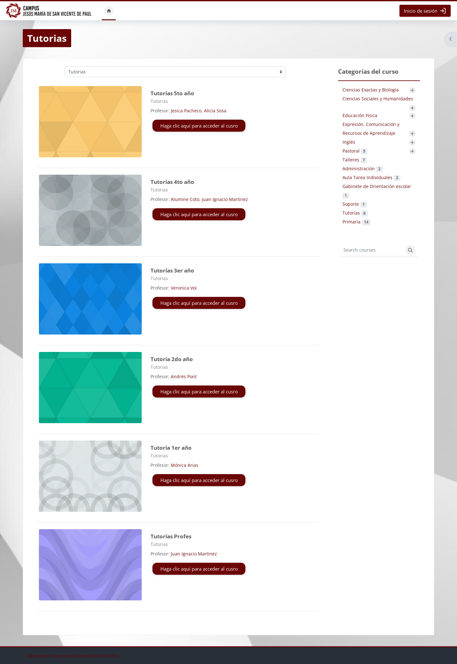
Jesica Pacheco (186, 111)
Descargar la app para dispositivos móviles (73, 656)
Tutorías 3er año (172, 270)
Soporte (355, 204)
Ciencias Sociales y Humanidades (378, 99)
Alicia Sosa (215, 111)
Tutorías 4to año (172, 181)
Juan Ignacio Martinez (225, 199)
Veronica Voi (184, 288)
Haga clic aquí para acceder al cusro (199, 125)
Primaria (357, 222)
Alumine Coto (185, 199)
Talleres (355, 160)
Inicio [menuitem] (109, 10)
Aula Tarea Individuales (371, 177)
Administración (363, 169)
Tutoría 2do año (172, 359)
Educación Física (360, 115)
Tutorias (355, 213)
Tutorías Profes (171, 536)
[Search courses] (371, 250)
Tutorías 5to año (172, 93)
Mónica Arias (184, 465)
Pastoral (355, 151)
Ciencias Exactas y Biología (371, 90)
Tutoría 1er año (171, 447)
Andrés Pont (184, 376)
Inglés (349, 142)
